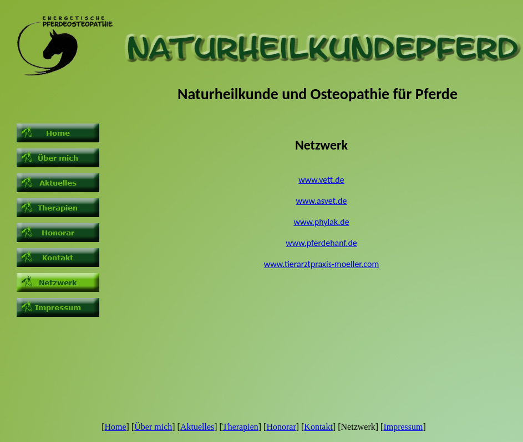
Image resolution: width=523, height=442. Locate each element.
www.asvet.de (321, 201)
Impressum (403, 426)
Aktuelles (197, 426)
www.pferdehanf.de (321, 243)
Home (115, 426)
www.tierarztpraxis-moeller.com (321, 264)
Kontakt (318, 426)
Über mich (153, 426)
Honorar (281, 426)
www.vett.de (321, 179)
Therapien (240, 426)
